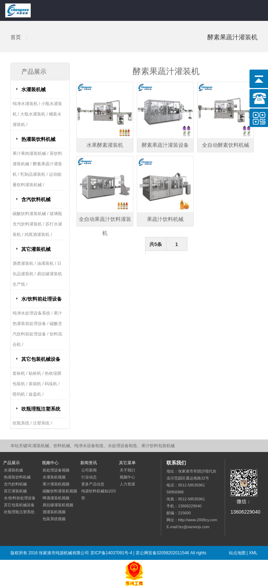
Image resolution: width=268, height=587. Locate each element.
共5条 (155, 244)
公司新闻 (89, 470)
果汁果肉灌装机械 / (31, 153)
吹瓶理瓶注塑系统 (40, 409)
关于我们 (127, 470)
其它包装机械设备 (40, 359)
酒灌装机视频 (54, 512)
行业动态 (89, 477)
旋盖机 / (36, 394)
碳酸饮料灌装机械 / (31, 213)
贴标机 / (37, 373)
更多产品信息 (92, 484)
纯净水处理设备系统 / (33, 313)
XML (253, 552)
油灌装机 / (47, 263)
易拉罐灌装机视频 (58, 505)
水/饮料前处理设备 (41, 299)
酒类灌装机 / (25, 263)
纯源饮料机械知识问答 (98, 494)
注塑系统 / (42, 423)
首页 (15, 37)
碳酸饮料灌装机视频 (60, 491)
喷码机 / (21, 394)
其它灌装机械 (36, 249)
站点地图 (237, 552)
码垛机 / (52, 383)
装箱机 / (37, 383)
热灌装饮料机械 (38, 139)
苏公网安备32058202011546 (162, 552)
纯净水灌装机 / (27, 103)
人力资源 (127, 484)
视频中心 (127, 477)
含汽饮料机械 (36, 199)
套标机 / (21, 373)
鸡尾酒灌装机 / (38, 234)
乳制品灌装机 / (34, 174)
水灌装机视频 (54, 477)
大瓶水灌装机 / (34, 114)
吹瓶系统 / (23, 423)
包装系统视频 (54, 519)
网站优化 (37, 566)
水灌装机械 (33, 89)
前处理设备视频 (56, 470)
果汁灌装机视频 (56, 484)
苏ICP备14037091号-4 (111, 552)
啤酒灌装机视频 (56, 498)
